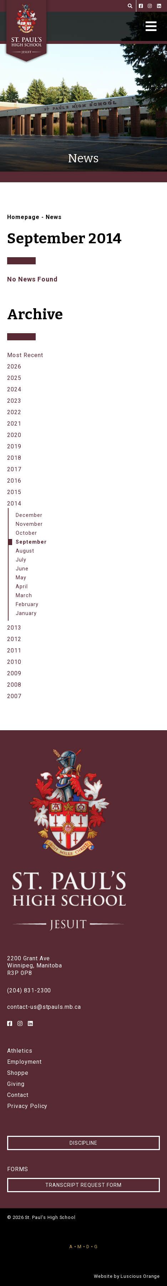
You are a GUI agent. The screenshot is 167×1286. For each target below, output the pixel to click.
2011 (14, 650)
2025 (14, 378)
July (21, 560)
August (25, 551)
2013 (14, 627)
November (29, 524)
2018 (14, 457)
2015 (14, 492)
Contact (18, 1095)
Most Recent (25, 355)
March (24, 596)
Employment (24, 1062)
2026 (14, 366)
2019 (14, 446)
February (27, 604)
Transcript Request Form (83, 1185)
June (22, 569)
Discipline (84, 1143)
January (26, 613)
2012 (14, 639)
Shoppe (18, 1073)
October (26, 533)
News (54, 217)
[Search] (130, 6)
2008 (14, 684)
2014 (14, 503)
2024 (14, 389)
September (31, 542)
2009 (14, 673)
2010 (14, 662)
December (29, 515)
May (21, 578)
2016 (14, 480)
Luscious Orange (140, 1276)
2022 (14, 412)
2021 (14, 423)
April (22, 587)
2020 (14, 435)
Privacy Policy (27, 1106)
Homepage (23, 217)
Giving (16, 1084)
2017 (14, 469)
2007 (14, 696)
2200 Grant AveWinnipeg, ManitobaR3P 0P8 (34, 966)
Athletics (19, 1051)
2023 (14, 400)
